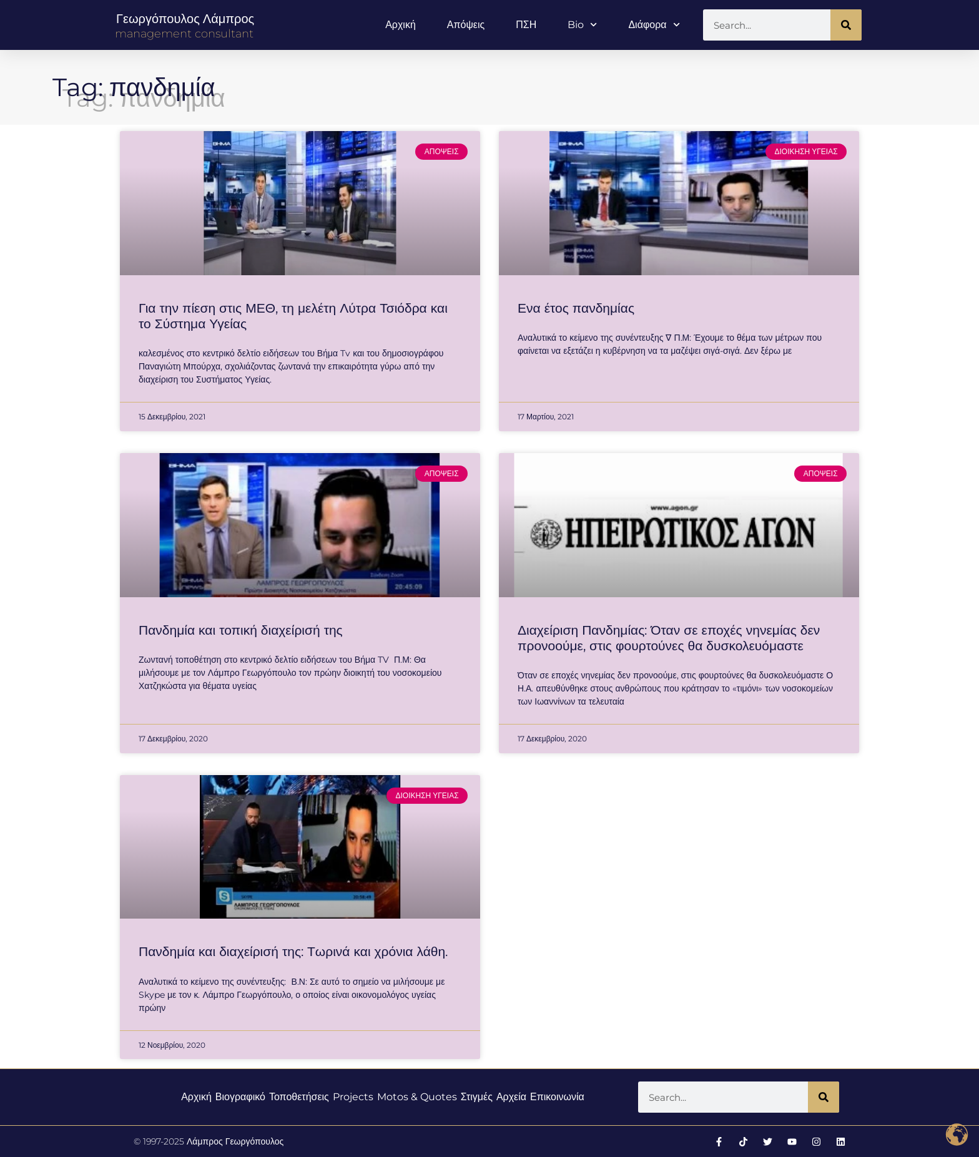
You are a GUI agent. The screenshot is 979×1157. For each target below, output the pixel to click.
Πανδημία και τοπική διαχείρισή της (241, 630)
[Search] (846, 25)
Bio (582, 24)
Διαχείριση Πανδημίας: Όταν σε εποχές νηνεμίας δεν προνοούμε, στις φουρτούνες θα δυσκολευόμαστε (669, 637)
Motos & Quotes (417, 1097)
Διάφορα (653, 24)
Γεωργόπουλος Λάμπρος (185, 18)
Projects (353, 1097)
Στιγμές (477, 1097)
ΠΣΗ (526, 25)
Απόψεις (466, 25)
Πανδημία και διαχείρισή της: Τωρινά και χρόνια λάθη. (293, 951)
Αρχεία (511, 1097)
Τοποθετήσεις (299, 1097)
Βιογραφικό (240, 1097)
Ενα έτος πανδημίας (576, 308)
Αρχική (400, 25)
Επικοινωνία (557, 1097)
